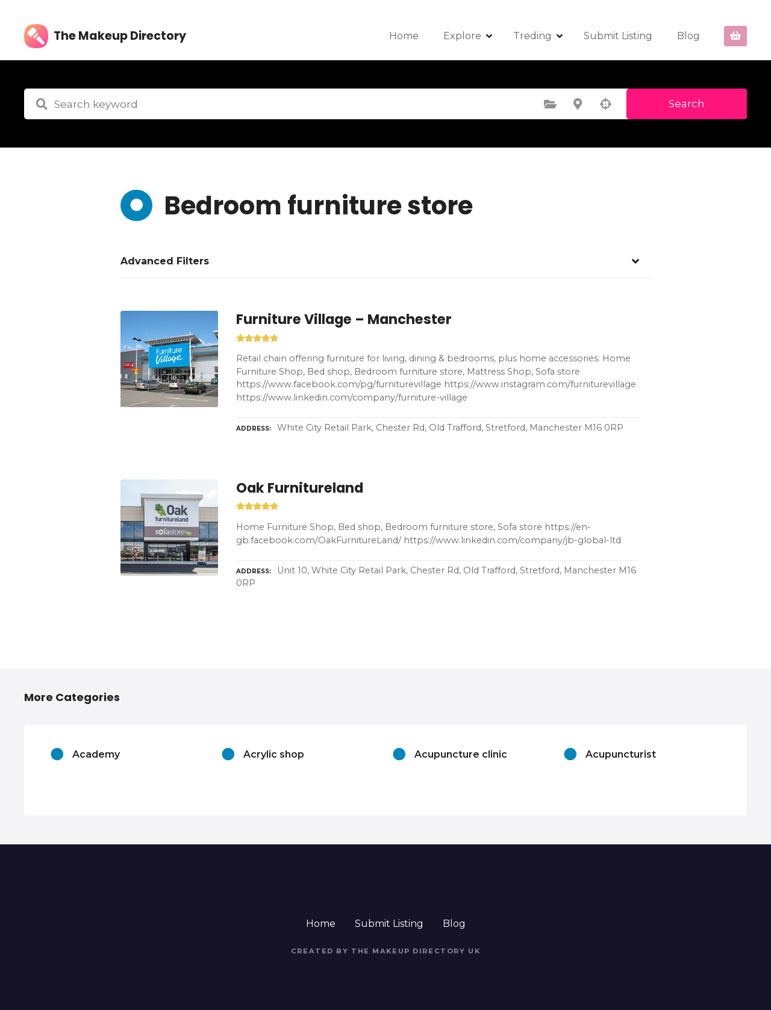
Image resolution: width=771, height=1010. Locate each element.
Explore (462, 36)
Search (687, 104)
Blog (688, 36)
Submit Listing (618, 36)
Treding (532, 36)
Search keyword (42, 104)
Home (404, 36)
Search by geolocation (605, 104)
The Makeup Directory (120, 36)
